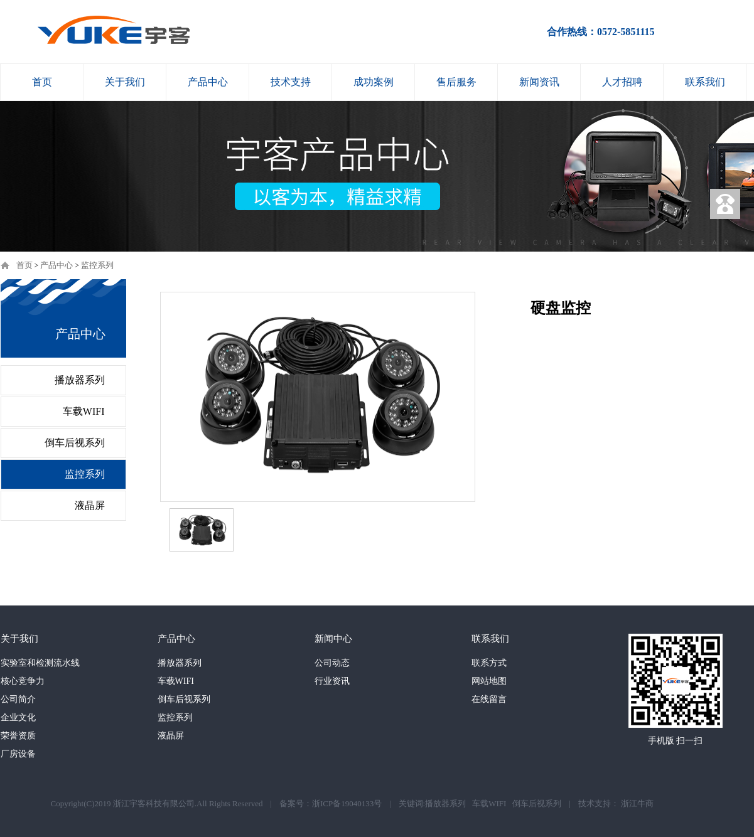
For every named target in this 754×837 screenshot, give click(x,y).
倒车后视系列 (75, 442)
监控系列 (97, 265)
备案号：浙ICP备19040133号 (330, 803)
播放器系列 (80, 380)
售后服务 (456, 82)
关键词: (412, 803)
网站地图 (489, 681)
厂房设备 (18, 754)
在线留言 (489, 699)
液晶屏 (90, 505)
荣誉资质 (18, 735)
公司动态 (332, 663)
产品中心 (208, 82)
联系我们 (705, 82)
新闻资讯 (539, 82)
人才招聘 (622, 82)
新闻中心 (333, 639)
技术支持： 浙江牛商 (616, 803)
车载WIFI (84, 411)
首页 (42, 82)
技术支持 (291, 82)
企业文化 (18, 717)
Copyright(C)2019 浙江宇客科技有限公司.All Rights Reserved (157, 803)
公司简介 (18, 699)
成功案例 (373, 82)
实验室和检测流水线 (40, 663)
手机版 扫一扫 (675, 740)
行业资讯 (332, 681)
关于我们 (125, 82)
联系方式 (489, 663)
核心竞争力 (23, 681)
